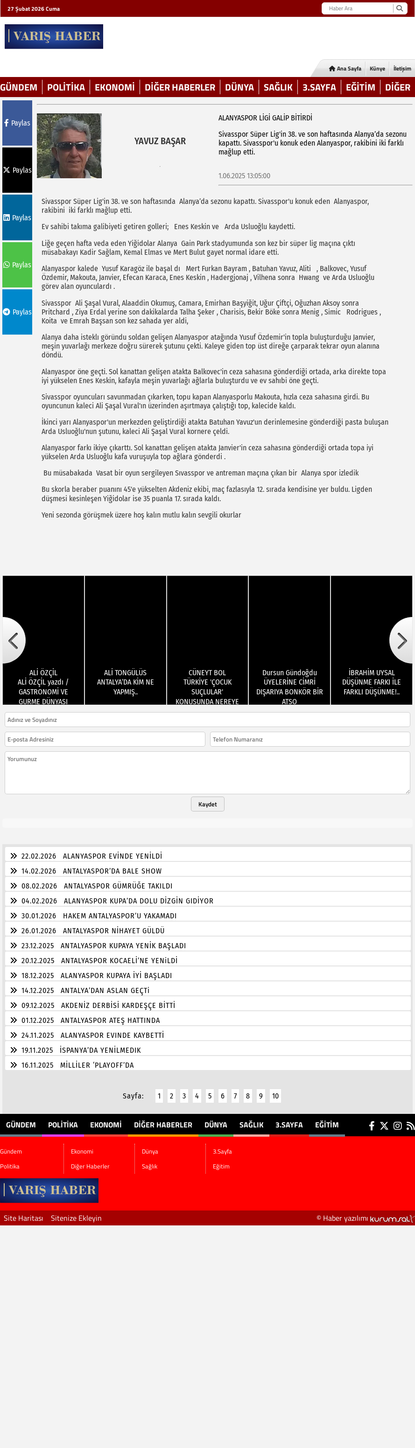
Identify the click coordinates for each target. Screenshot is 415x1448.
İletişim (402, 68)
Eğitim (360, 87)
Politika (66, 87)
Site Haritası (23, 1212)
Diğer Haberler (180, 87)
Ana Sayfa (345, 68)
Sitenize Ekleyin (76, 1212)
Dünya (239, 87)
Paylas (17, 123)
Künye (377, 68)
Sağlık (278, 87)
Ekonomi (115, 87)
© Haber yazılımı (366, 1212)
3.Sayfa (319, 87)
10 (275, 1090)
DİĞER (397, 87)
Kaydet (207, 798)
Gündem (18, 87)
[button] (14, 634)
